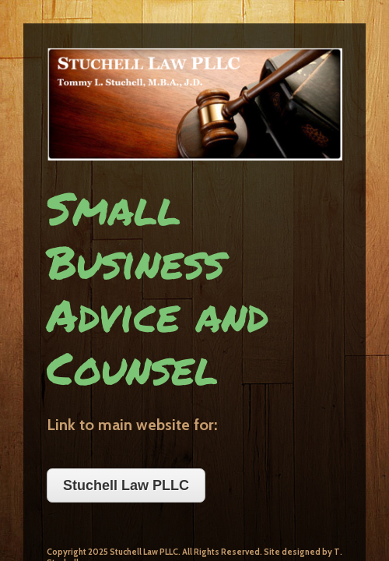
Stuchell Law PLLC (103, 292)
